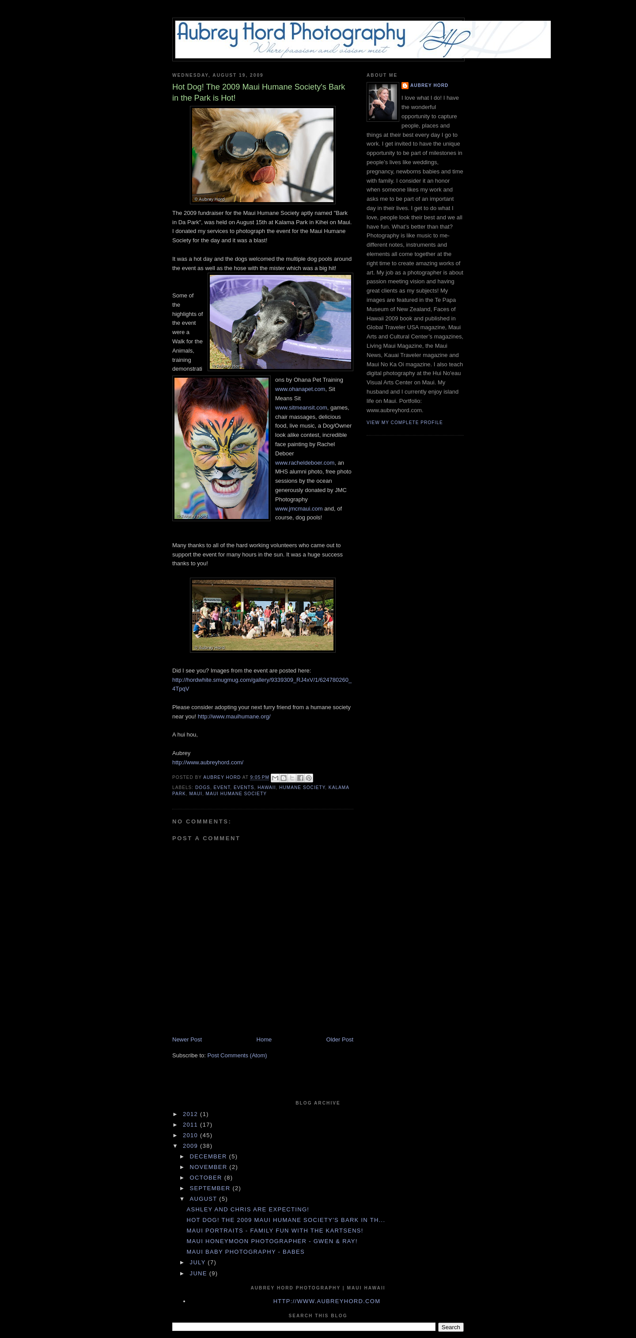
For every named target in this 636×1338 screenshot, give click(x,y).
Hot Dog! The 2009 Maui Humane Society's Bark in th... (285, 1220)
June (199, 1273)
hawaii (266, 787)
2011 (191, 1124)
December (209, 1156)
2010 (191, 1135)
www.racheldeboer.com (304, 462)
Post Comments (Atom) (237, 1055)
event (222, 787)
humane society (302, 787)
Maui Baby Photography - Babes (245, 1251)
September (211, 1188)
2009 (191, 1146)
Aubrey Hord (429, 85)
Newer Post (187, 1039)
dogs (202, 787)
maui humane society (236, 793)
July (199, 1262)
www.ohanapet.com (300, 389)
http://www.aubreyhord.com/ (207, 762)
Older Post (339, 1039)
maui (195, 793)
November (210, 1167)
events (244, 787)
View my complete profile (405, 422)
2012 (191, 1114)
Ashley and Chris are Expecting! (247, 1209)
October (207, 1177)
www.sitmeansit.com (301, 407)
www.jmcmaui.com (299, 508)
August (205, 1198)
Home (264, 1039)
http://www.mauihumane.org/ (234, 716)
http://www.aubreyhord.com (327, 1301)
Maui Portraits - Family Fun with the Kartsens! (274, 1230)
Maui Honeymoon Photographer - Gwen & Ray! (271, 1241)
